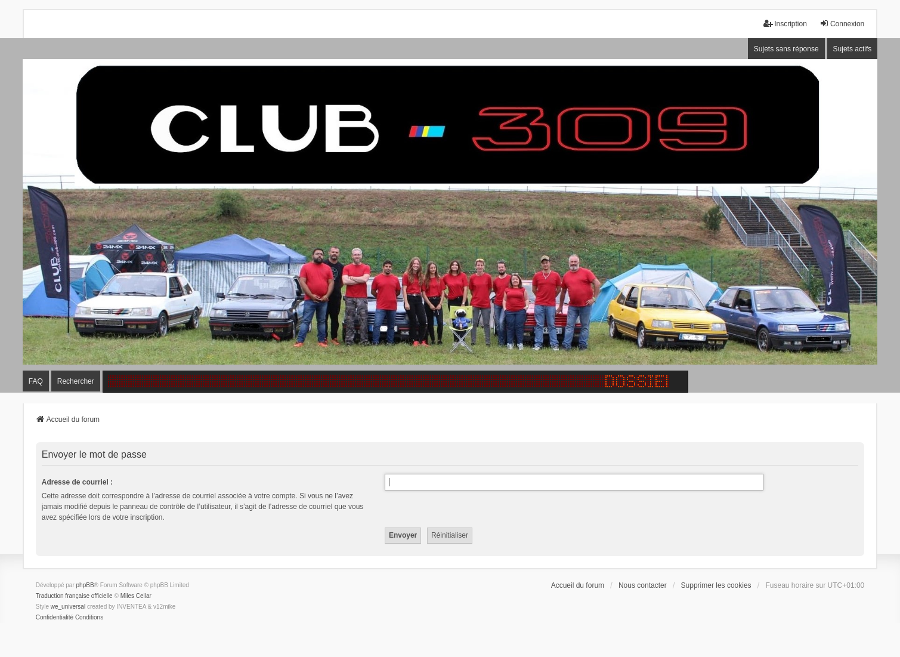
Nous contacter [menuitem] (642, 585)
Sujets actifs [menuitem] (852, 49)
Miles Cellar (135, 596)
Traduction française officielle (74, 596)
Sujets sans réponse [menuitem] (786, 49)
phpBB (85, 585)
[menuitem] (54, 617)
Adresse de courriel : (77, 482)
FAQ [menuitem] (36, 381)
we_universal (68, 606)
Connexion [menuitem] (841, 23)
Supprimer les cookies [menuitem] (716, 585)
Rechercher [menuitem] (75, 381)
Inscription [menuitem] (785, 23)
